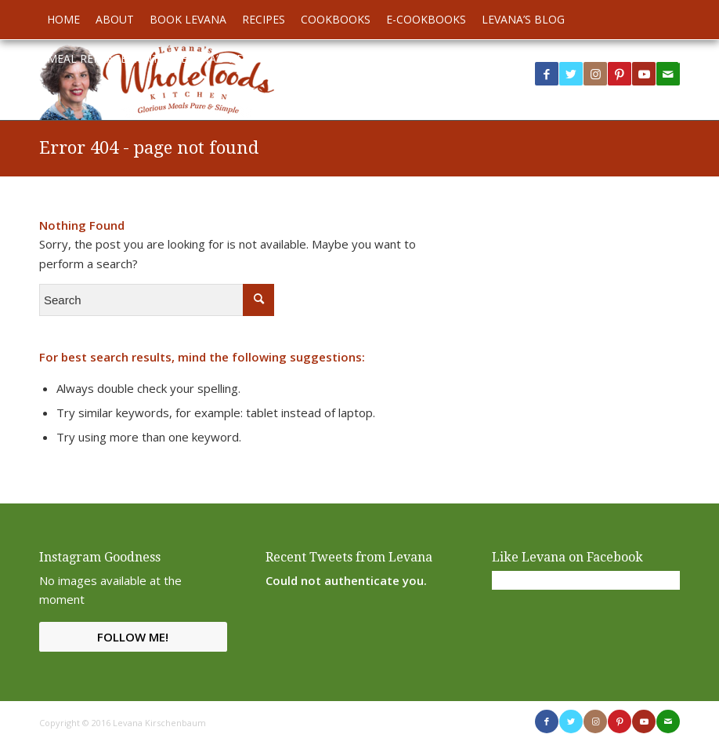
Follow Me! (132, 637)
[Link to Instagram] (595, 73)
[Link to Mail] (668, 721)
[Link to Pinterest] (619, 73)
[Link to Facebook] (546, 73)
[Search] (671, 58)
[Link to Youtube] (644, 73)
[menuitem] (63, 19)
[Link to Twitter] (571, 73)
